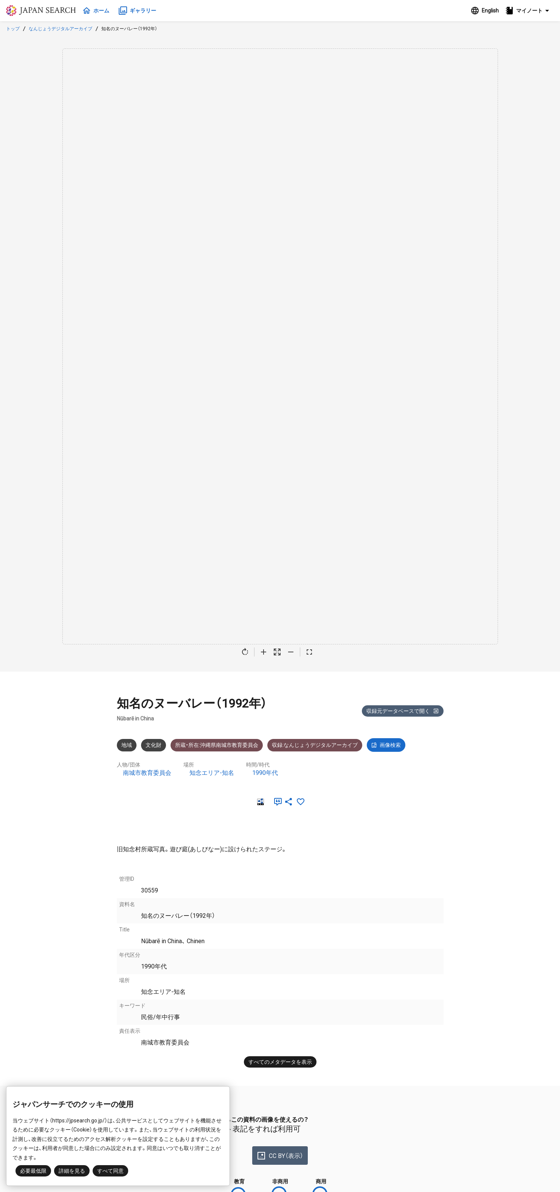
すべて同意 (110, 1171)
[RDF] (260, 802)
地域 (126, 745)
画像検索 (386, 745)
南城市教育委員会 (147, 772)
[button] (529, 10)
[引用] (276, 802)
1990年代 (265, 772)
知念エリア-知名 (211, 772)
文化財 (153, 745)
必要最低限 (33, 1171)
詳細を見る (72, 1171)
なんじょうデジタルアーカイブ (60, 28)
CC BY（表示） (280, 1155)
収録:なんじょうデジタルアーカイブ (315, 745)
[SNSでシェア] (288, 802)
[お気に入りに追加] (301, 802)
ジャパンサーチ (42, 10)
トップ (13, 28)
